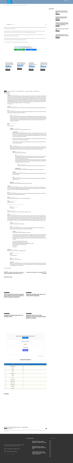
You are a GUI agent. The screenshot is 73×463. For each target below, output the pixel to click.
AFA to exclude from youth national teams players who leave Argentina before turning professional (14, 296)
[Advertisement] (25, 14)
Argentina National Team (20, 91)
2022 (50, 446)
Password (25, 344)
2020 (50, 449)
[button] (68, 1)
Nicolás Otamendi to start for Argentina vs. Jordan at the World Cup (61, 18)
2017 (50, 453)
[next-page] (50, 39)
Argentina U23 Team (28, 292)
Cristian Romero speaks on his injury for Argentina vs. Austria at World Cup (62, 35)
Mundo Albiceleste (36, 91)
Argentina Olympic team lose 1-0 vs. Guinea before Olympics (36, 295)
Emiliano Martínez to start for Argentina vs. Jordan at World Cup (62, 12)
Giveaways (5, 428)
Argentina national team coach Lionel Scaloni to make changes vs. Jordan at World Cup (62, 23)
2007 (50, 456)
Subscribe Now (25, 337)
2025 (50, 442)
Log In (31, 49)
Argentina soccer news (29, 91)
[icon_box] (10, 452)
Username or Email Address (25, 341)
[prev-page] (49, 39)
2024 (50, 443)
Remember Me (25, 347)
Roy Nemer (9, 24)
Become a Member (20, 49)
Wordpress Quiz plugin (41, 356)
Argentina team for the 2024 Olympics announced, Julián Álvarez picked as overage (36, 317)
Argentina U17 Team (6, 292)
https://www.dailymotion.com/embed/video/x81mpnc (15, 204)
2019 (50, 450)
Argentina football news (11, 91)
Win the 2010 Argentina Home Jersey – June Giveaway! (16, 427)
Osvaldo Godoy (9, 428)
